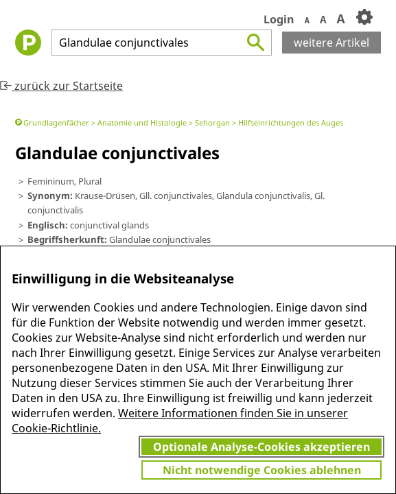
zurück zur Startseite (61, 85)
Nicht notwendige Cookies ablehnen (262, 470)
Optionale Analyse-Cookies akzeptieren (261, 446)
